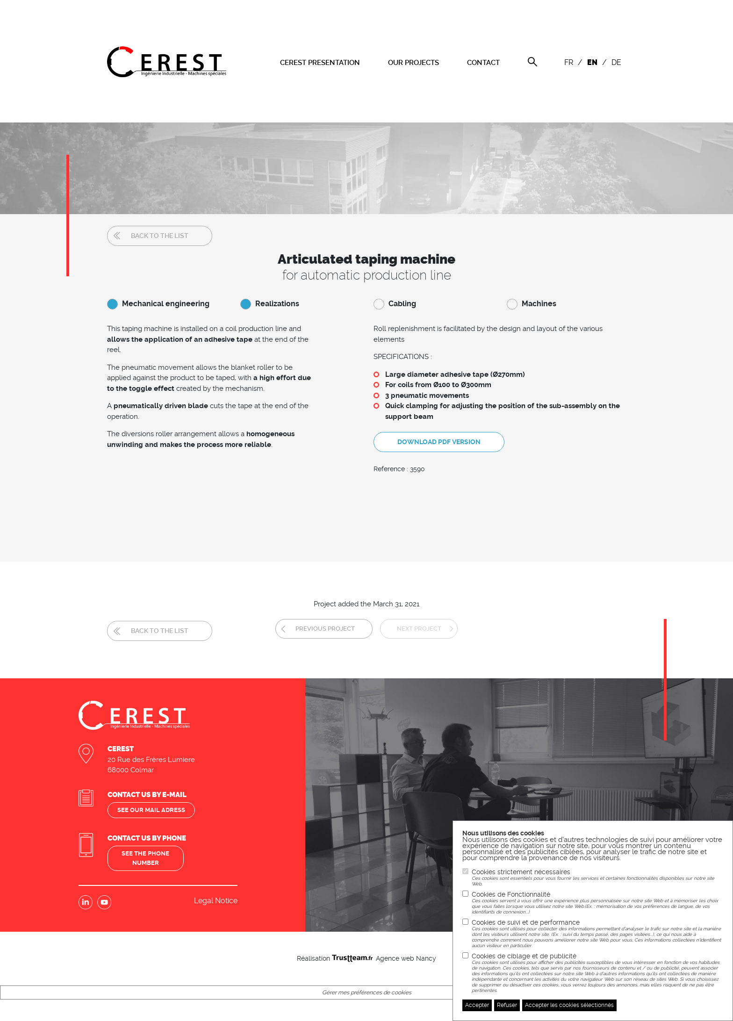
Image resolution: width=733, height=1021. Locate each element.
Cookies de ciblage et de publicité (597, 972)
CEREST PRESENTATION (320, 62)
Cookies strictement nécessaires (597, 877)
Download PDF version (439, 439)
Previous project (315, 621)
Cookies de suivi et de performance (597, 934)
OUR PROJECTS (413, 62)
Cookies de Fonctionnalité (597, 903)
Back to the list (159, 235)
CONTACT (483, 62)
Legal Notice (215, 891)
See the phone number (147, 848)
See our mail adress (152, 800)
